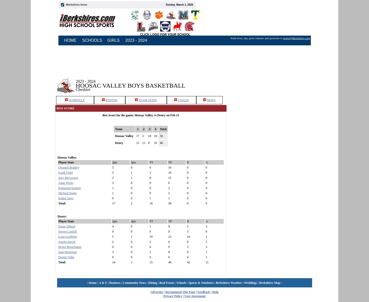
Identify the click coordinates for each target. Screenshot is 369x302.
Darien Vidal (66, 257)
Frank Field (65, 172)
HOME (70, 40)
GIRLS (113, 40)
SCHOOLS (92, 40)
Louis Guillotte (67, 236)
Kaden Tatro (66, 198)
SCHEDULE (77, 100)
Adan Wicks (66, 183)
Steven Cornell (67, 231)
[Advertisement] (273, 142)
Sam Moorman (67, 252)
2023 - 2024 (136, 40)
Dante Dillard (66, 226)
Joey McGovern (68, 178)
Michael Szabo (67, 193)
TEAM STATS (148, 100)
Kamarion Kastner (69, 188)
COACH (183, 100)
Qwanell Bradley (68, 167)
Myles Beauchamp (69, 247)
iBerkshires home (76, 4)
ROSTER (111, 100)
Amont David (66, 242)
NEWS (211, 100)
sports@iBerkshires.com (296, 38)
